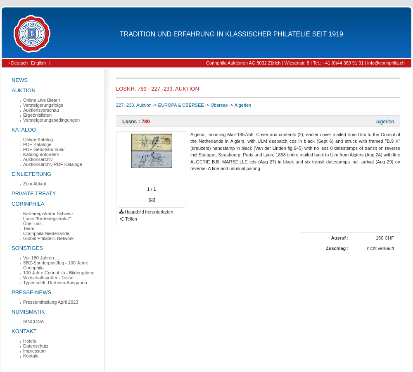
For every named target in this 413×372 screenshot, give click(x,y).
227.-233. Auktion (134, 105)
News (20, 80)
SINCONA (33, 321)
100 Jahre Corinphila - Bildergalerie (58, 272)
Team (28, 228)
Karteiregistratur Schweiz (48, 213)
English (38, 62)
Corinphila (28, 204)
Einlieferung (31, 174)
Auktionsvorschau (41, 110)
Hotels (29, 340)
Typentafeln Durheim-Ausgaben (55, 282)
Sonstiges (27, 248)
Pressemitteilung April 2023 (50, 302)
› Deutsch (18, 62)
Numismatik (28, 312)
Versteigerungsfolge (43, 105)
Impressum (34, 350)
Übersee (219, 105)
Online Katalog (38, 139)
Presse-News (31, 292)
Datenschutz (35, 345)
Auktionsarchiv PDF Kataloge (52, 164)
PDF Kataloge (37, 144)
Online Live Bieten (41, 100)
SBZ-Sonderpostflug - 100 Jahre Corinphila (55, 265)
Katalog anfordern (41, 154)
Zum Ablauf (34, 183)
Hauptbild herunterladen (146, 212)
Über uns (32, 223)
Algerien (243, 105)
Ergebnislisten (37, 115)
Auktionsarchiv (38, 159)
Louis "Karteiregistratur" (47, 218)
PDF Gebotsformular (44, 149)
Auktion (24, 90)
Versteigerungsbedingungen (51, 120)
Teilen (128, 219)
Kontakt (24, 331)
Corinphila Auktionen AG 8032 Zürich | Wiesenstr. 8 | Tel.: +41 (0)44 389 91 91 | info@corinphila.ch (305, 62)
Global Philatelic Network (48, 238)
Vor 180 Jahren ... (41, 257)
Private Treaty (34, 193)
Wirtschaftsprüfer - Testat (48, 277)
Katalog (24, 130)
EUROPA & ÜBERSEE (181, 105)
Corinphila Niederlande (46, 233)
